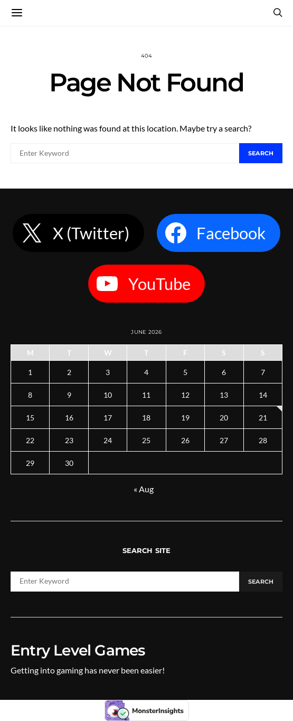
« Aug (144, 489)
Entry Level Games (78, 650)
